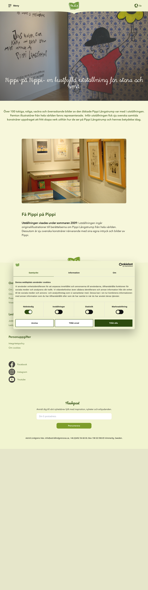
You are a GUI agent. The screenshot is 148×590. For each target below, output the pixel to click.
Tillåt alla (113, 323)
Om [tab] (114, 273)
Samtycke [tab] (33, 273)
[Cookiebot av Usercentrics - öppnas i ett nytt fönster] (121, 265)
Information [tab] (74, 273)
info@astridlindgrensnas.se (57, 438)
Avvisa (34, 323)
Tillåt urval (74, 323)
